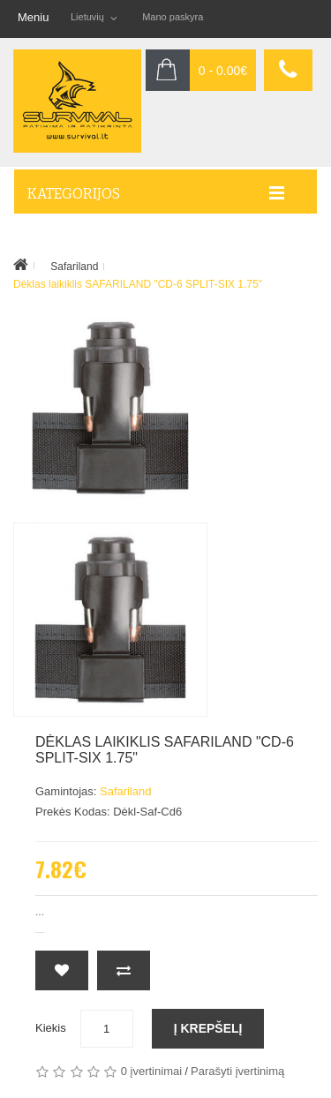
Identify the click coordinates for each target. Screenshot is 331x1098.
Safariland (74, 266)
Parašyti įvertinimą (237, 1071)
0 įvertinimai (151, 1071)
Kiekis (50, 1027)
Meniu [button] (33, 17)
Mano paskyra (172, 16)
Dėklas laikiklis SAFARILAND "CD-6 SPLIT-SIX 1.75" (137, 284)
